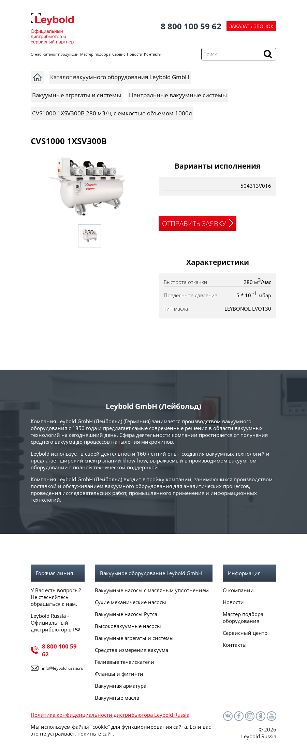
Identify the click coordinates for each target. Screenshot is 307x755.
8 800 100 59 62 (191, 26)
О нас (36, 54)
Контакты (152, 54)
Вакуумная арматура (120, 685)
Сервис (118, 54)
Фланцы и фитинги (119, 673)
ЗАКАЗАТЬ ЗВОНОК (251, 26)
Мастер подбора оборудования (243, 617)
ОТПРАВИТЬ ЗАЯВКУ (194, 223)
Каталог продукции (60, 54)
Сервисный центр (245, 632)
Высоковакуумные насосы (128, 626)
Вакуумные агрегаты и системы (134, 638)
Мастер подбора (95, 54)
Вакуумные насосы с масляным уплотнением (152, 590)
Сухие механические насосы (130, 602)
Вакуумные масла (117, 697)
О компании (238, 590)
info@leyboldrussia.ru (62, 668)
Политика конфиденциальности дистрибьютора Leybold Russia (110, 714)
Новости (134, 54)
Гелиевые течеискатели (124, 661)
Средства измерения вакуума (131, 649)
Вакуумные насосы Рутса (126, 614)
